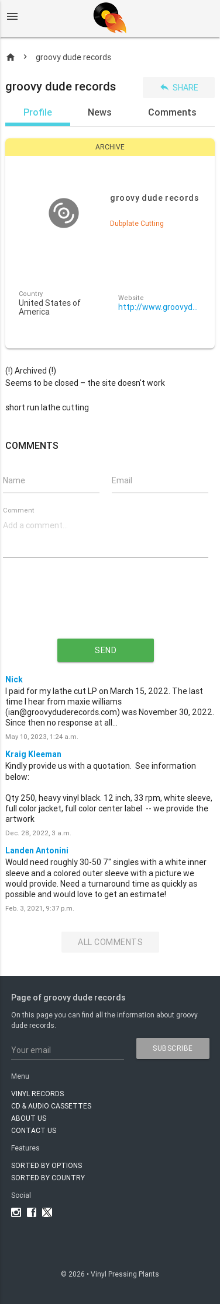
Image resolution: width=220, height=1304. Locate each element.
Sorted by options (46, 1165)
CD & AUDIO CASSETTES (51, 1105)
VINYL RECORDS (37, 1093)
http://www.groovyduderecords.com (159, 307)
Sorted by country (48, 1177)
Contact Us (33, 1130)
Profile (37, 112)
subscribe (173, 1048)
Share (178, 87)
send (105, 650)
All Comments (110, 942)
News (100, 112)
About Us (28, 1118)
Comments (172, 112)
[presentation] (106, 607)
